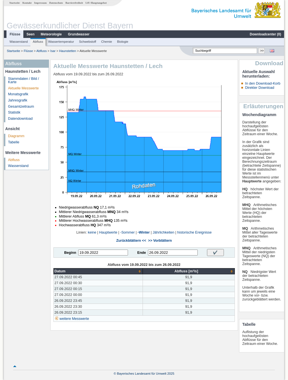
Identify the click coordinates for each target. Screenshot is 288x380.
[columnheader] (98, 271)
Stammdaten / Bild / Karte (23, 80)
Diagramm (16, 136)
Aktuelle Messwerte (23, 88)
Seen (30, 34)
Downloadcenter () (265, 34)
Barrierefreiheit (74, 2)
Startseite (14, 2)
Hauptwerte (108, 232)
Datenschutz (56, 2)
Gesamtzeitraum (21, 106)
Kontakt (27, 2)
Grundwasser (79, 34)
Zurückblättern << (131, 241)
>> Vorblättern (160, 241)
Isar (53, 51)
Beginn (70, 253)
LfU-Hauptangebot (96, 2)
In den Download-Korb (262, 83)
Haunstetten (67, 51)
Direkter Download (259, 88)
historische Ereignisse (194, 232)
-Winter (144, 232)
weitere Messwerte (74, 319)
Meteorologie (51, 34)
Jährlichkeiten (163, 232)
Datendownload (20, 119)
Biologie (122, 41)
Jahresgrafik (18, 100)
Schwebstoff (87, 41)
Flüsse (15, 34)
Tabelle (13, 142)
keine (92, 232)
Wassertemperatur (61, 41)
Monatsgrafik (18, 94)
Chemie (106, 41)
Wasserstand (19, 41)
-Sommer (127, 232)
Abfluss (38, 41)
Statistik (14, 112)
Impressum (40, 2)
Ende (141, 253)
